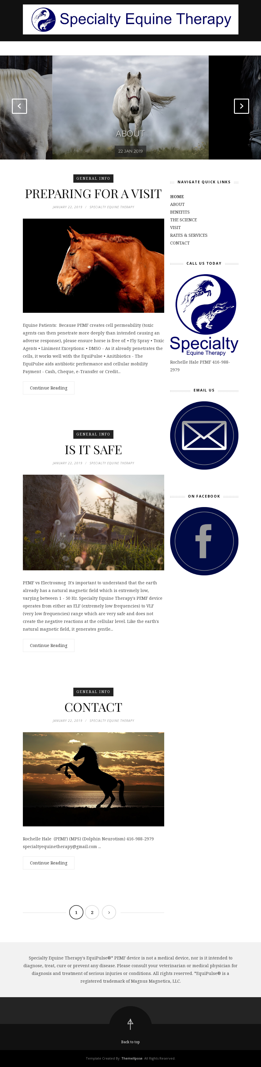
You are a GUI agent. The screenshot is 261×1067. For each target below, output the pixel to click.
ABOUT (130, 130)
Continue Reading (48, 388)
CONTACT (93, 706)
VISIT (175, 227)
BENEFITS (180, 212)
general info (93, 178)
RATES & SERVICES (189, 235)
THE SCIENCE (183, 219)
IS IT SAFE (93, 449)
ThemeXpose (132, 1058)
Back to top (130, 1041)
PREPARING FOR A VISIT (93, 193)
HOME (177, 196)
